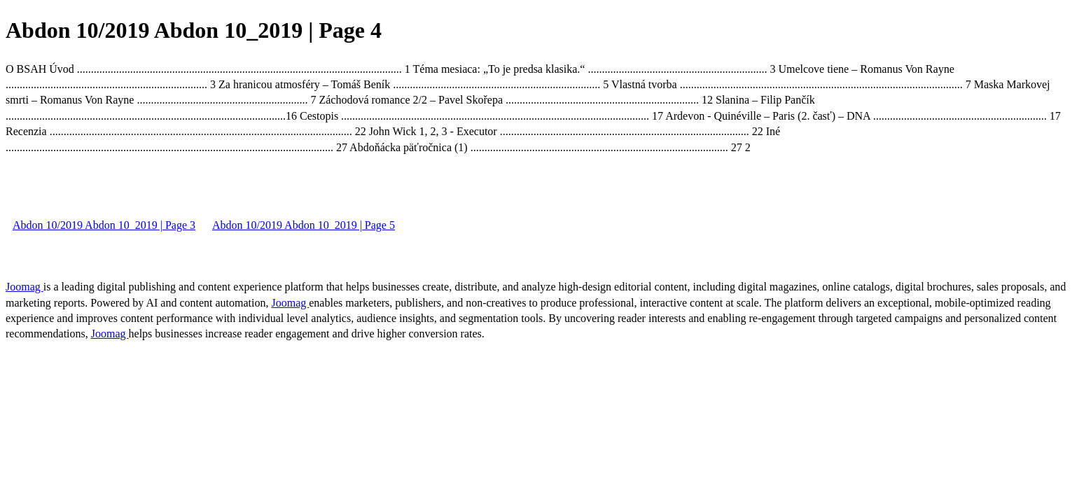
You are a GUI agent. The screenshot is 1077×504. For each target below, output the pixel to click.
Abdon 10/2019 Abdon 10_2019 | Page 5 (303, 225)
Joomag (24, 287)
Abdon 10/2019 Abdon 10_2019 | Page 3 (104, 225)
